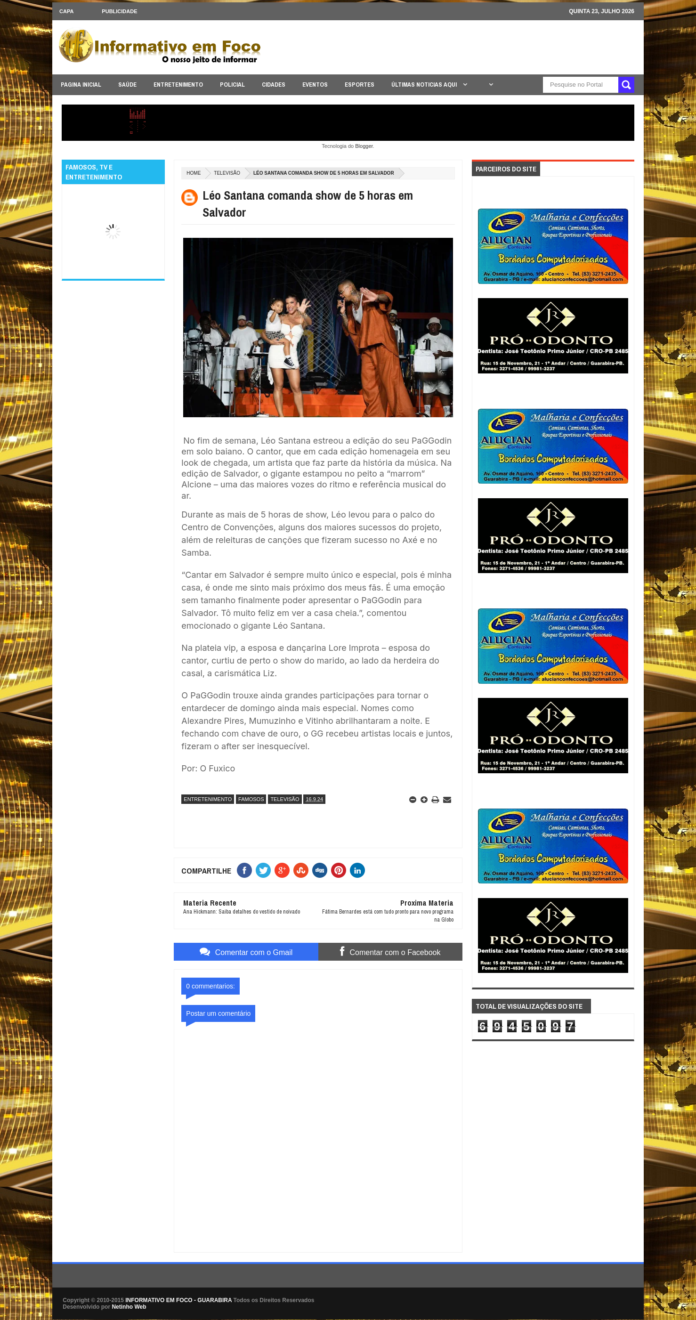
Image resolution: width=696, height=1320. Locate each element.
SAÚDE (127, 85)
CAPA (66, 11)
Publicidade (119, 11)
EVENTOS (315, 85)
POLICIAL (232, 85)
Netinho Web (129, 1307)
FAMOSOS (251, 799)
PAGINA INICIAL (81, 85)
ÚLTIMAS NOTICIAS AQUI (424, 85)
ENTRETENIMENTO (178, 85)
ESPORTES (359, 85)
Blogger (363, 146)
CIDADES (273, 85)
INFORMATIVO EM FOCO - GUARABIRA (178, 1300)
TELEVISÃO (227, 173)
